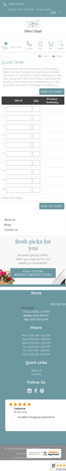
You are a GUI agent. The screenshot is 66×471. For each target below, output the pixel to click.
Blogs (7, 224)
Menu (6, 48)
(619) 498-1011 (17, 4)
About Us (9, 219)
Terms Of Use (23, 453)
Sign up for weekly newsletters (33, 273)
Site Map (46, 457)
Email (57, 56)
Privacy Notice (42, 453)
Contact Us (11, 229)
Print (43, 56)
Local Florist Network (26, 457)
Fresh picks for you (33, 251)
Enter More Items (12, 197)
